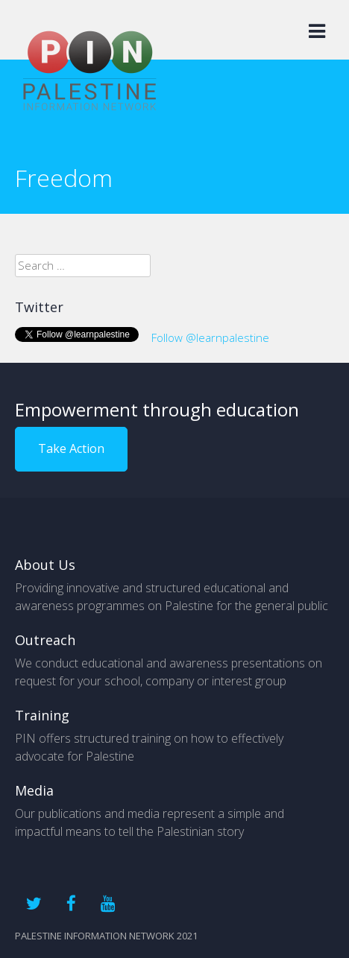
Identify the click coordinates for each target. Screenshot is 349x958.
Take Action (71, 448)
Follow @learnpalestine (210, 337)
